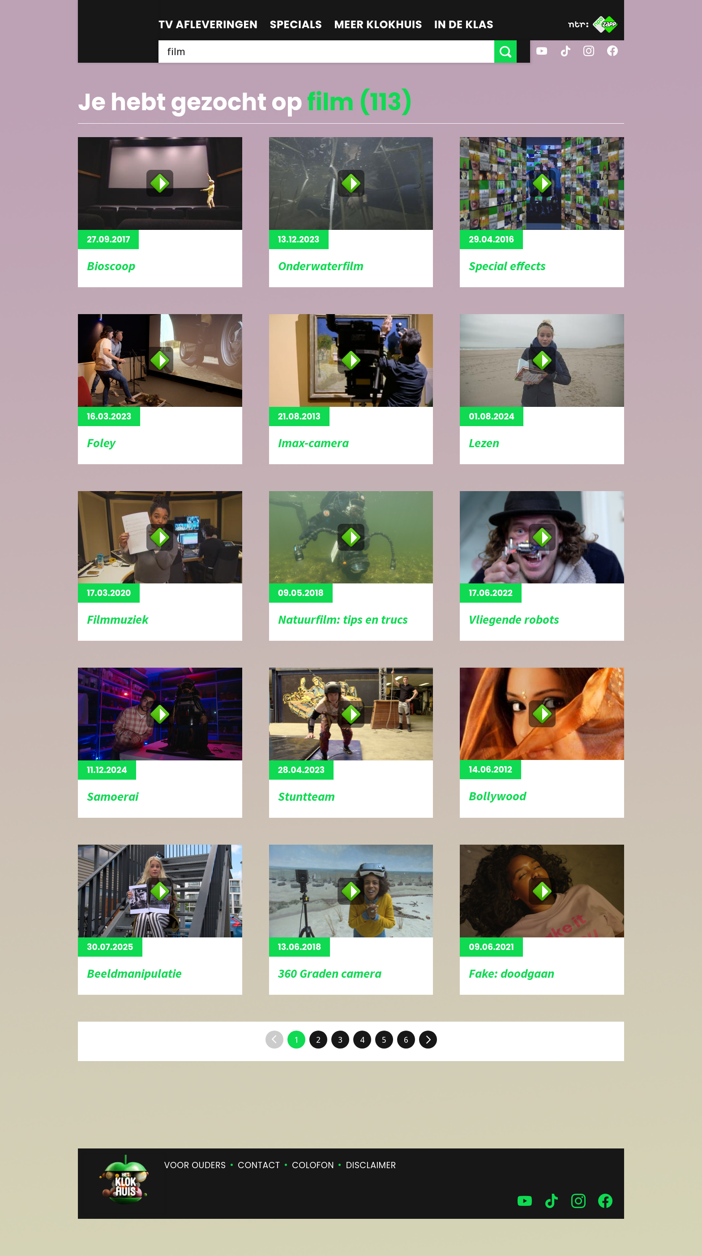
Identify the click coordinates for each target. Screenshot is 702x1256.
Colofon (313, 1165)
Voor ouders (195, 1165)
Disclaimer (371, 1165)
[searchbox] (333, 51)
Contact (259, 1165)
